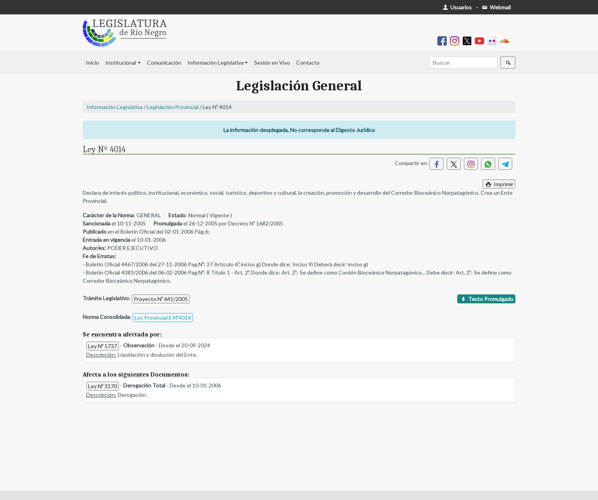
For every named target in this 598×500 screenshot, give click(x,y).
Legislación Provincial (172, 107)
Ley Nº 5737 (102, 346)
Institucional (120, 62)
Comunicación (164, 62)
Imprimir (499, 184)
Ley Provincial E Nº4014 (162, 317)
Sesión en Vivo (272, 62)
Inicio (92, 62)
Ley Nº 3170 (102, 386)
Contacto (308, 62)
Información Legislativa (216, 62)
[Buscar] (463, 62)
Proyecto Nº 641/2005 (161, 299)
